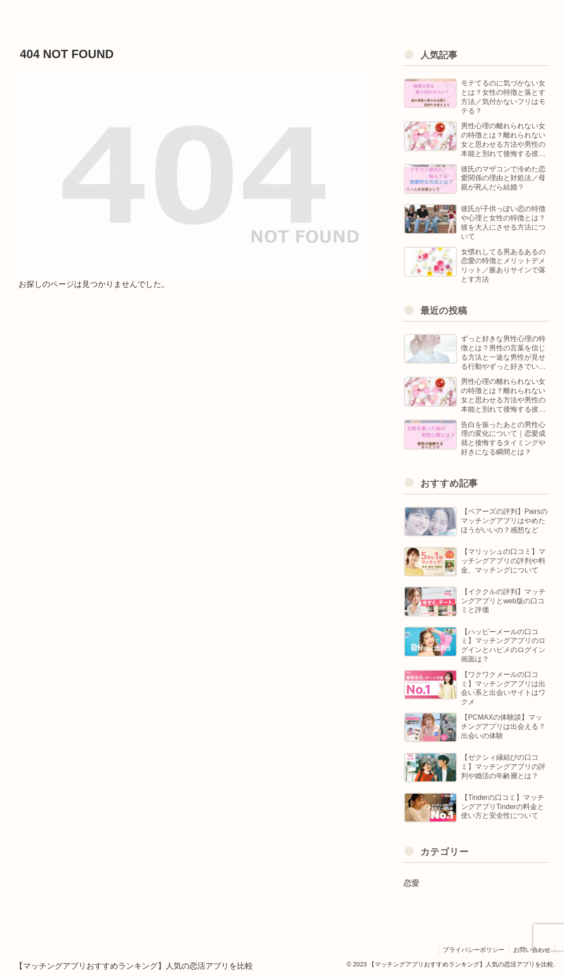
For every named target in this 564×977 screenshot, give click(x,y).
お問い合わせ (531, 949)
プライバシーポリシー (473, 949)
